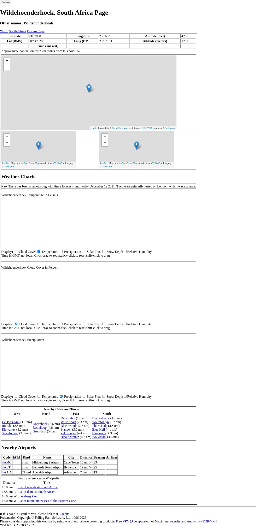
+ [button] (7, 61)
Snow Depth (114, 251)
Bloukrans (99, 433)
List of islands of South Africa (38, 487)
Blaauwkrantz (70, 437)
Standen (66, 429)
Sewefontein (10, 433)
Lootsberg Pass (28, 496)
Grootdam (39, 431)
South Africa (17, 31)
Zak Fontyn (68, 433)
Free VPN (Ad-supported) (133, 521)
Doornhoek (40, 424)
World (4, 31)
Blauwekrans (101, 418)
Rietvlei (7, 425)
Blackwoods (69, 425)
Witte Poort (68, 422)
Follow (6, 2)
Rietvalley (9, 429)
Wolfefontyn (100, 422)
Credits (64, 514)
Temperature (50, 251)
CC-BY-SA (147, 128)
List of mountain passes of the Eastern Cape (47, 501)
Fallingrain (170, 128)
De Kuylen (68, 418)
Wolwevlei (99, 437)
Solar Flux (94, 251)
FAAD (6, 472)
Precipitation (72, 251)
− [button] (7, 67)
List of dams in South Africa (36, 491)
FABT (6, 467)
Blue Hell (98, 429)
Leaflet (94, 128)
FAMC (6, 462)
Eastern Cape (36, 31)
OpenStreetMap (120, 128)
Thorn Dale (99, 425)
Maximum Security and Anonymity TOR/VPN (186, 521)
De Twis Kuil (11, 422)
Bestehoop (40, 427)
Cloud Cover (27, 251)
